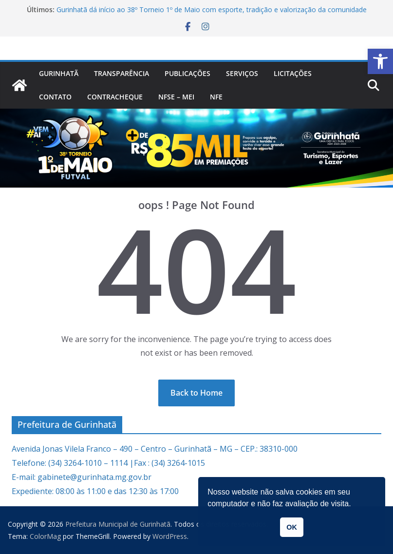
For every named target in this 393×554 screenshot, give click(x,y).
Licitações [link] (293, 73)
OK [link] (291, 527)
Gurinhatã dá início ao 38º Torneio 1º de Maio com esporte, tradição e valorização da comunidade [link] (211, 9)
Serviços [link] (242, 73)
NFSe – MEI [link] (176, 96)
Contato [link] (55, 96)
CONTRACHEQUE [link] (115, 96)
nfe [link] (216, 96)
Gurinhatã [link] (58, 73)
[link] (380, 61)
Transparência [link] (121, 73)
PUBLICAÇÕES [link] (187, 73)
